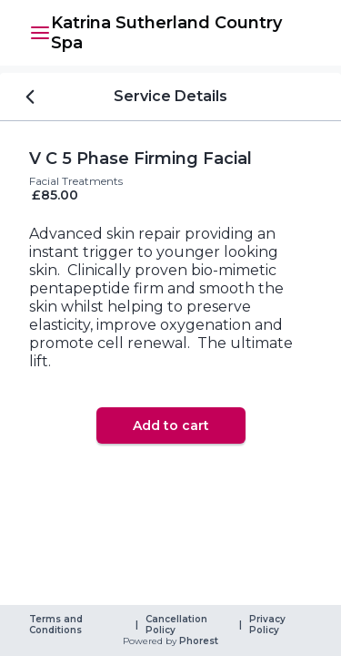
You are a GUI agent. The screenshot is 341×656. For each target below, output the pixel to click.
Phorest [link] (197, 641)
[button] (40, 33)
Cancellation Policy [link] (177, 625)
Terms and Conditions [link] (57, 625)
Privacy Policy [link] (268, 625)
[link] (181, 32)
